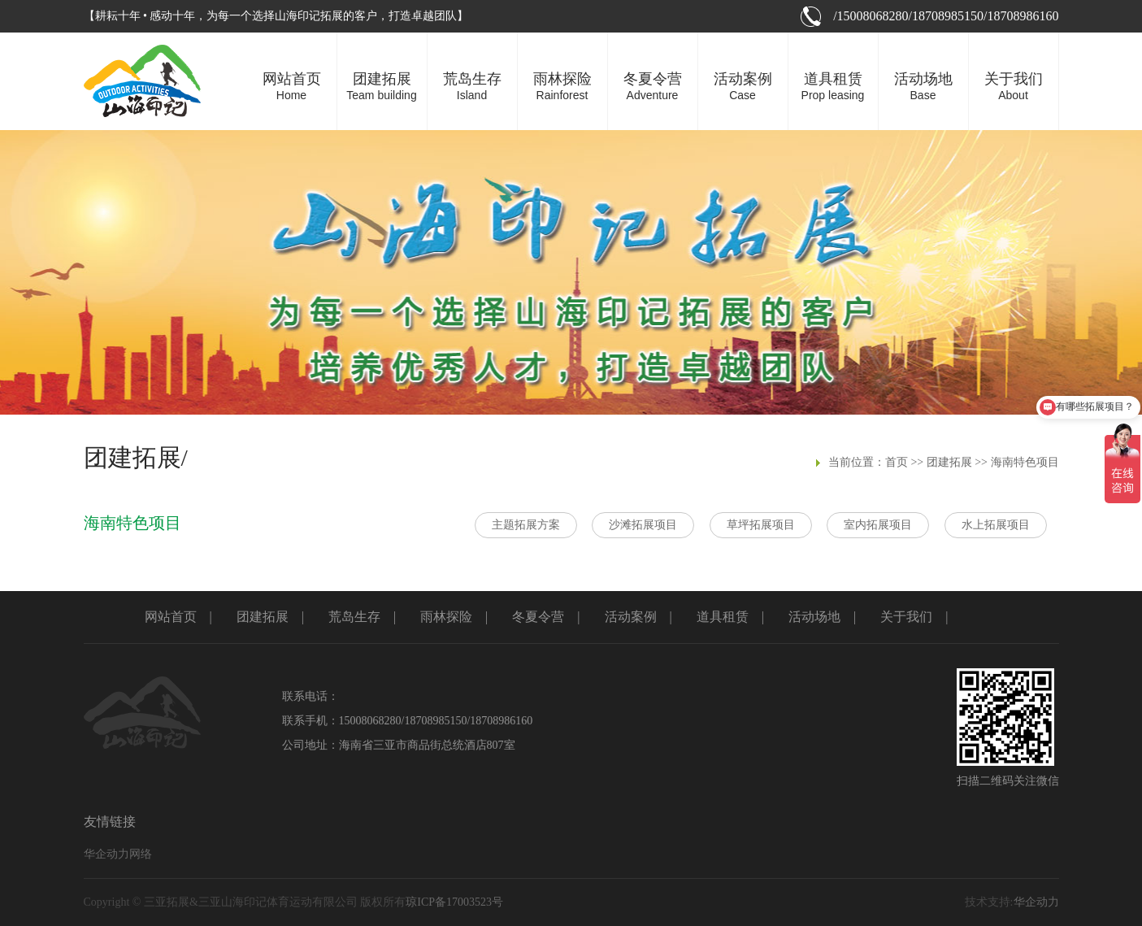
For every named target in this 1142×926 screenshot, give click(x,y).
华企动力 (1036, 902)
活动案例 (631, 617)
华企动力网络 (118, 854)
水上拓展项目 (996, 525)
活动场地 (814, 617)
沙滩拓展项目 (643, 525)
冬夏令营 (538, 617)
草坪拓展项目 (761, 525)
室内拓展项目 (878, 525)
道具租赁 (723, 617)
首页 (896, 462)
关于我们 (906, 617)
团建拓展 (949, 462)
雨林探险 (446, 617)
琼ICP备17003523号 (454, 902)
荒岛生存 (354, 617)
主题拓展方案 (526, 525)
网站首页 (171, 617)
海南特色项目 (1025, 462)
